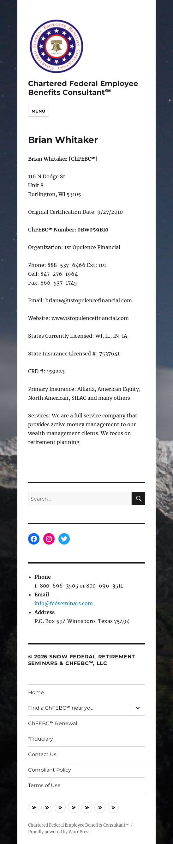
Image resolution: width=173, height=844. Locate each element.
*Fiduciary (40, 739)
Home (36, 692)
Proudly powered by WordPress (59, 832)
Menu (38, 111)
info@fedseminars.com (63, 603)
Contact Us (42, 754)
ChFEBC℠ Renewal (52, 723)
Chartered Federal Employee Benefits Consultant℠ (83, 88)
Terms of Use (44, 785)
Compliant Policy (49, 770)
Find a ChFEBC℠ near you (61, 708)
